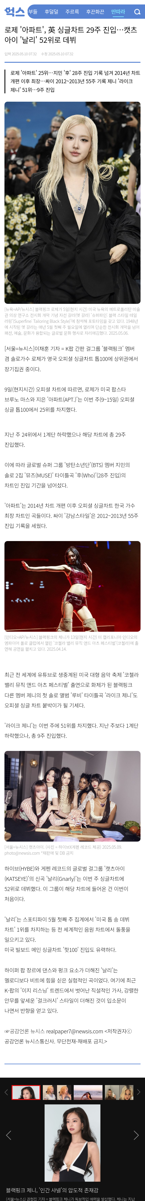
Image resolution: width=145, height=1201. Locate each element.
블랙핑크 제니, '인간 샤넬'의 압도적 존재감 (52, 1190)
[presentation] (6, 1092)
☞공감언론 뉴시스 (24, 1031)
